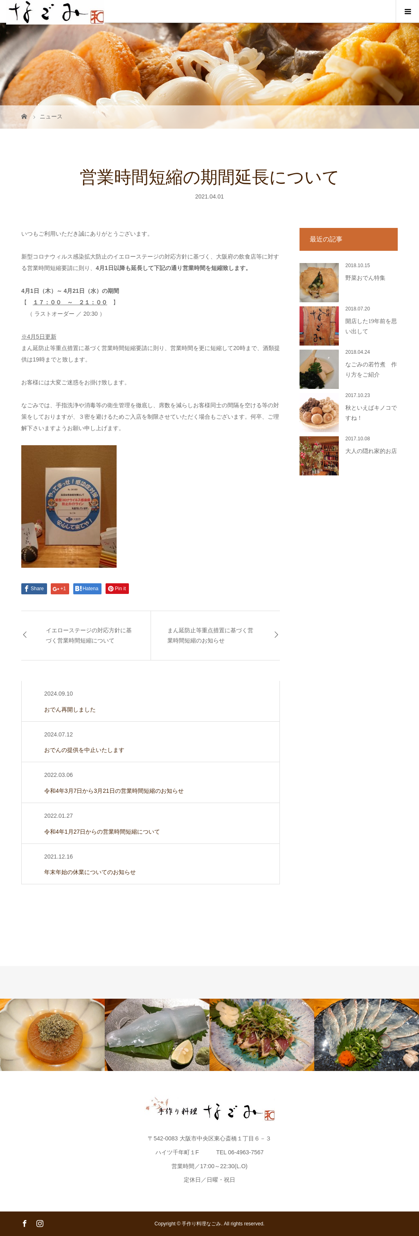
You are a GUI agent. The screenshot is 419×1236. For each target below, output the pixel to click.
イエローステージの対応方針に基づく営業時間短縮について (89, 635)
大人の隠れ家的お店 (371, 451)
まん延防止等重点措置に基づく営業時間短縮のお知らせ (210, 635)
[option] (52, 1035)
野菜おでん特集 (365, 278)
